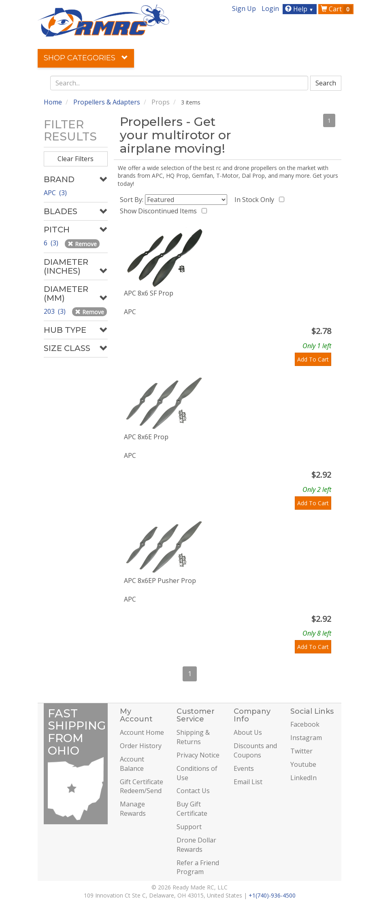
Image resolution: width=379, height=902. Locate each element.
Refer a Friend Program (198, 867)
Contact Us (193, 790)
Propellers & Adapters (106, 102)
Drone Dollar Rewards (196, 845)
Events (244, 768)
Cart (336, 8)
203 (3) (55, 311)
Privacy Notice (198, 755)
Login (270, 8)
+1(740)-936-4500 (272, 895)
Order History (141, 745)
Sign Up (244, 8)
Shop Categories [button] (86, 57)
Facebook (304, 724)
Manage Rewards (133, 809)
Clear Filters (75, 158)
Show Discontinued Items (160, 210)
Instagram (306, 737)
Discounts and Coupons (255, 750)
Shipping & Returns (193, 737)
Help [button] (300, 8)
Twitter (301, 751)
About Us (248, 732)
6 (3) (52, 242)
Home (53, 102)
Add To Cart (313, 359)
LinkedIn (303, 777)
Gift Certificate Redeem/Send (141, 786)
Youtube (303, 764)
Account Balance (132, 764)
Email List (248, 781)
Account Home (142, 732)
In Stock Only (255, 199)
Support (189, 826)
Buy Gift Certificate (192, 809)
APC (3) (55, 192)
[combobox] (179, 83)
